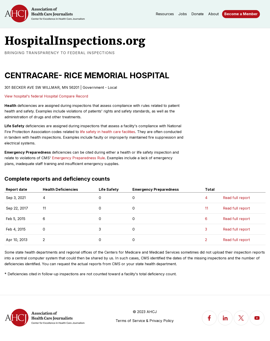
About (213, 14)
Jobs (182, 14)
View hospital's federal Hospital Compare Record (46, 96)
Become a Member (241, 14)
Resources (165, 14)
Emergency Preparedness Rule (78, 158)
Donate (197, 14)
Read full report (236, 197)
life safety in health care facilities (107, 131)
